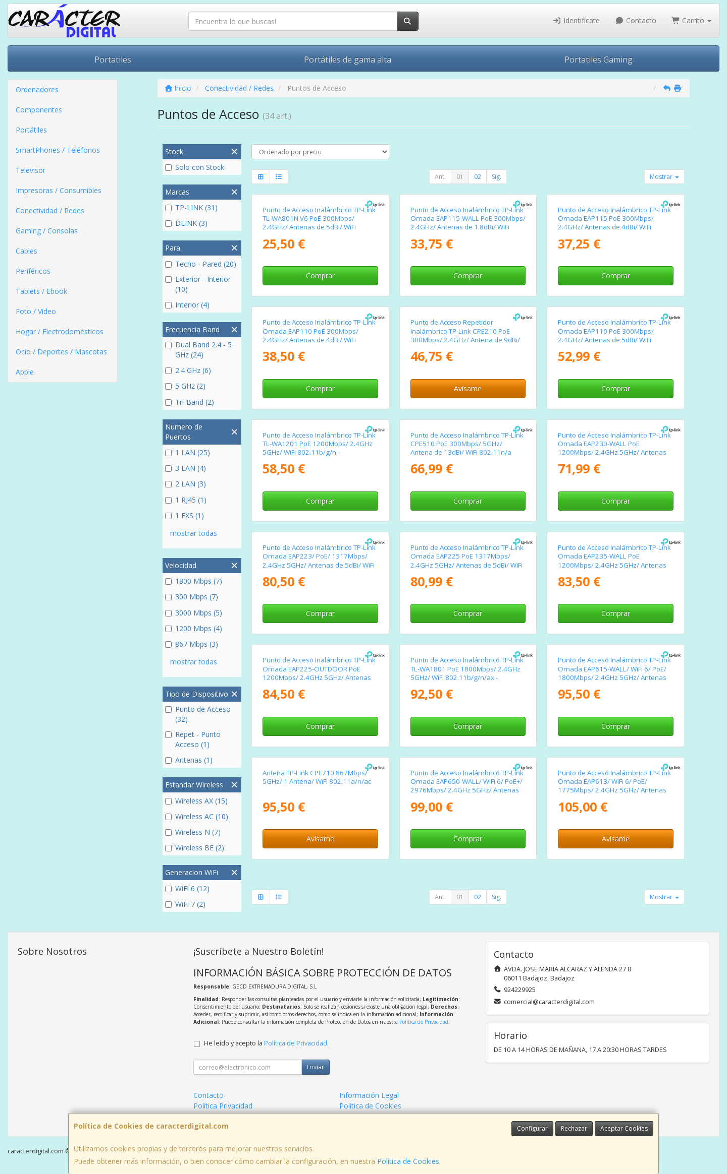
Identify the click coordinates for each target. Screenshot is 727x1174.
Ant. (440, 176)
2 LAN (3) (185, 483)
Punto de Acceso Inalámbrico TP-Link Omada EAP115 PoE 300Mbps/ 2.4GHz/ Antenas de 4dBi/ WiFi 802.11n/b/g (614, 222)
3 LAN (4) (185, 468)
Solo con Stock (194, 167)
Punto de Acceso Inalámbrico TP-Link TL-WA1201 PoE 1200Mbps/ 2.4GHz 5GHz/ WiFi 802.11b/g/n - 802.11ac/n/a (319, 448)
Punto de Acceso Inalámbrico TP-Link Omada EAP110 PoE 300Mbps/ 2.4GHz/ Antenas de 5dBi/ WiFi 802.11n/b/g (614, 335)
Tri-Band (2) (189, 402)
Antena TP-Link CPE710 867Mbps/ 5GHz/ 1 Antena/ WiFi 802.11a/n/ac (317, 777)
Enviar (315, 1067)
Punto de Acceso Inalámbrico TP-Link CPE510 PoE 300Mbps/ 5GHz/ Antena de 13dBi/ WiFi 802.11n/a (467, 443)
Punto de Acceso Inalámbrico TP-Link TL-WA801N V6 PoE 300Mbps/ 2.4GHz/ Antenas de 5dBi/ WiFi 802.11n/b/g (319, 222)
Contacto (635, 20)
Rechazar (574, 1128)
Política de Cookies (408, 1161)
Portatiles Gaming (598, 59)
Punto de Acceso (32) (198, 714)
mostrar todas (193, 533)
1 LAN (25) (187, 452)
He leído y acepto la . (266, 1043)
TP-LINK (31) (191, 207)
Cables (26, 251)
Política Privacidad (222, 1105)
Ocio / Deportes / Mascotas (61, 351)
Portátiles (31, 130)
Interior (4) (187, 305)
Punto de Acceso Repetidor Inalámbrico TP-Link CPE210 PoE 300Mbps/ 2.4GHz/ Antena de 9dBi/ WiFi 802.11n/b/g (465, 335)
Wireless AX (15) (196, 801)
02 (477, 176)
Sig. (496, 176)
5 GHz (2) (185, 386)
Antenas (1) (189, 760)
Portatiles (112, 59)
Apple (25, 372)
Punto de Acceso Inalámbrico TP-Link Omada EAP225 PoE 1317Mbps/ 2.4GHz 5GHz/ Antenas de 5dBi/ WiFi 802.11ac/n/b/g (467, 560)
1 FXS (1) (184, 515)
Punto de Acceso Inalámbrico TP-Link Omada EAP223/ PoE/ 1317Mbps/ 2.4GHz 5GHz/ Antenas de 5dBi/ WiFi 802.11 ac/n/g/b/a (319, 560)
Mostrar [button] (664, 176)
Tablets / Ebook (41, 291)
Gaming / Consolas (47, 230)
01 (459, 176)
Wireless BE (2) (194, 847)
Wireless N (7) (193, 832)
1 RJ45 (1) (185, 500)
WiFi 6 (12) (187, 888)
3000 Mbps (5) (193, 612)
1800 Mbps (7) (193, 581)
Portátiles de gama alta (347, 59)
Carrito (691, 20)
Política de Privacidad (423, 1021)
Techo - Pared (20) (200, 264)
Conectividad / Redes (50, 210)
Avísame (468, 388)
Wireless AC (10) (196, 816)
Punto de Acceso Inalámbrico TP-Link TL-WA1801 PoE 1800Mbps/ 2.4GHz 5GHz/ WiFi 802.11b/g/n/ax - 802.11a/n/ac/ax (467, 673)
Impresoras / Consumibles (58, 190)
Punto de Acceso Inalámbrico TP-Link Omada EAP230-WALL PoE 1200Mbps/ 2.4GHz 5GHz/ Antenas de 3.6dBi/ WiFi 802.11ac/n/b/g (614, 448)
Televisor (30, 170)
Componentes (39, 109)
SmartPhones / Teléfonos (58, 150)
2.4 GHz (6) (188, 370)
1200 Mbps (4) (193, 628)
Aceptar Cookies (624, 1128)
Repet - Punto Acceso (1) (193, 739)
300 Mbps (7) (191, 596)
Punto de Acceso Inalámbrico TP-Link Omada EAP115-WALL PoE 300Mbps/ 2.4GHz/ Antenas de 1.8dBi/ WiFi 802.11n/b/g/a (468, 222)
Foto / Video (36, 311)
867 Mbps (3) (191, 644)
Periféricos (33, 271)
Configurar (532, 1128)
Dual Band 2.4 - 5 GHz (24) (198, 349)
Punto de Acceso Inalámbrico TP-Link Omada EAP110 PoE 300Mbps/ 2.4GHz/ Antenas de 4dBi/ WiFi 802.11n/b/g (319, 335)
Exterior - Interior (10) (198, 284)
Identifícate (576, 20)
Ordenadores (37, 89)
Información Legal (369, 1095)
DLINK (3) (186, 223)
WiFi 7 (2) (185, 904)
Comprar (320, 275)
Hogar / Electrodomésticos (59, 331)
